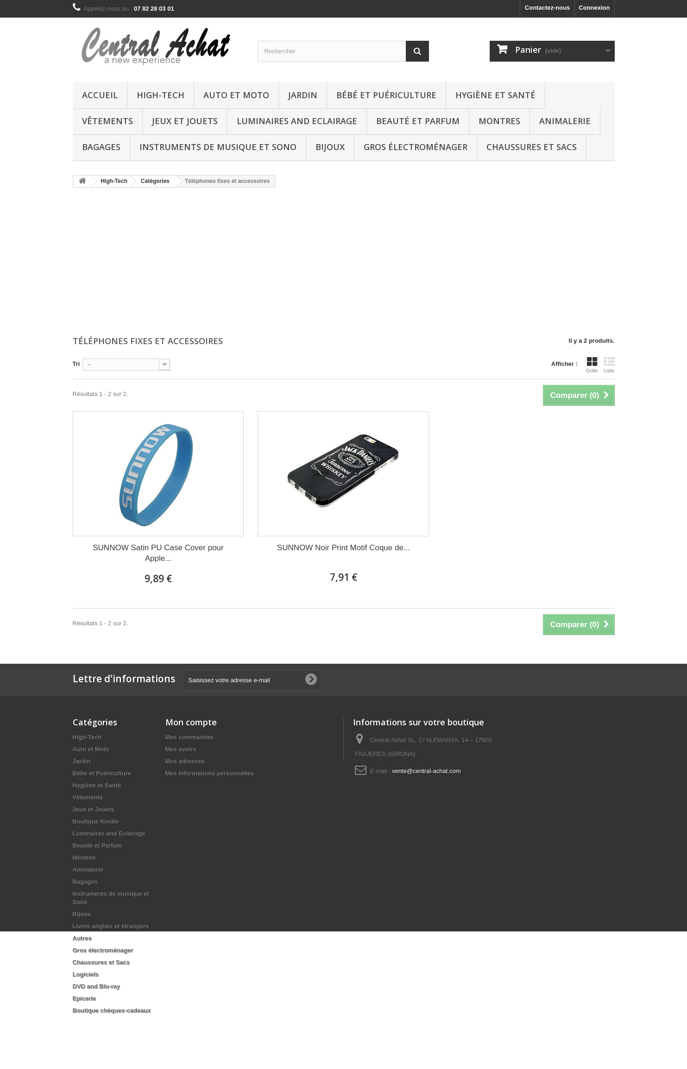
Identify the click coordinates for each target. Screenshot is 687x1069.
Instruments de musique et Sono (217, 146)
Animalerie (565, 120)
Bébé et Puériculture (386, 95)
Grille (592, 365)
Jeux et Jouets (185, 120)
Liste (609, 365)
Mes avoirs (180, 749)
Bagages (101, 146)
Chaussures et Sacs (531, 146)
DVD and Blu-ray (96, 986)
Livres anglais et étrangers (111, 926)
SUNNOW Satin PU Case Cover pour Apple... (158, 553)
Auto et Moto (236, 95)
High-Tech (160, 95)
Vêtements (107, 120)
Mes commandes (189, 737)
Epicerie (84, 998)
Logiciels (86, 974)
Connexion (594, 7)
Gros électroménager (415, 146)
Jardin (302, 95)
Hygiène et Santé (495, 95)
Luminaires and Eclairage (297, 120)
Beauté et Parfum (418, 120)
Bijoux (330, 146)
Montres (499, 120)
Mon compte (191, 722)
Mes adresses (185, 761)
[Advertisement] (344, 262)
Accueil (100, 95)
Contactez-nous (547, 7)
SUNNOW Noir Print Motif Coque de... (343, 547)
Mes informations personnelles (209, 773)
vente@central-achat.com (426, 770)
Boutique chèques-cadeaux (112, 1010)
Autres (82, 938)
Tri (76, 363)
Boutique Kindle (96, 821)
